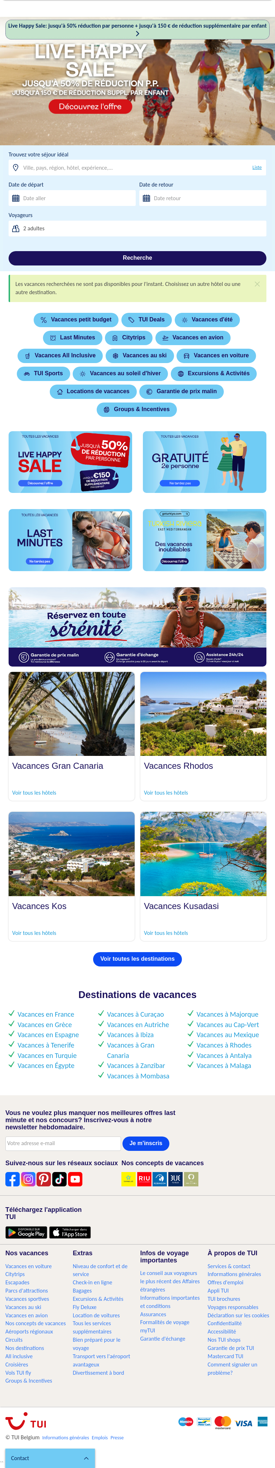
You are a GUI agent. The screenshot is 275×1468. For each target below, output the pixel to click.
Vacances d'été (207, 319)
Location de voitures (96, 1315)
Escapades (17, 1282)
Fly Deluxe (84, 1307)
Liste (257, 167)
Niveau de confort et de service (100, 1270)
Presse (117, 1438)
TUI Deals (147, 319)
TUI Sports (43, 373)
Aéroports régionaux (29, 1331)
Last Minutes (72, 337)
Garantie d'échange (162, 1338)
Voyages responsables (233, 1307)
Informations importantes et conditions (170, 1301)
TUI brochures (224, 1298)
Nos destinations (24, 1348)
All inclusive (19, 1356)
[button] (50, 1458)
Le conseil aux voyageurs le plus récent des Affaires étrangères (170, 1281)
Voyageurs (21, 215)
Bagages (82, 1290)
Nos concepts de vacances (35, 1323)
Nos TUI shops (224, 1339)
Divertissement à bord (98, 1372)
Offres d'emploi (225, 1282)
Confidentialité (225, 1323)
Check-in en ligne (92, 1282)
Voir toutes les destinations (137, 959)
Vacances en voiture (216, 355)
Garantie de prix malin (181, 391)
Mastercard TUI (225, 1356)
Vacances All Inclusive (60, 355)
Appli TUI (218, 1290)
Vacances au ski (140, 355)
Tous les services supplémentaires (92, 1327)
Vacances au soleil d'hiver (120, 373)
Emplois (100, 1438)
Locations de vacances (93, 391)
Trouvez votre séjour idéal (38, 154)
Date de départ (26, 184)
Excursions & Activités (214, 373)
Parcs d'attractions (26, 1290)
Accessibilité (222, 1331)
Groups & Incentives (137, 409)
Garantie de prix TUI (231, 1348)
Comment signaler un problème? (232, 1368)
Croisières (16, 1364)
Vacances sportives (27, 1298)
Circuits (14, 1339)
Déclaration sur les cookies (238, 1315)
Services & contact (229, 1266)
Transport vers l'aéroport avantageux (101, 1360)
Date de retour (156, 184)
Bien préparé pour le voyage (96, 1343)
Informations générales (234, 1274)
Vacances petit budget (76, 319)
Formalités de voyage (164, 1322)
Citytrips (128, 337)
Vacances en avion (193, 337)
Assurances (153, 1314)
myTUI (147, 1330)
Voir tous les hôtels (34, 792)
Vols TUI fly (18, 1372)
